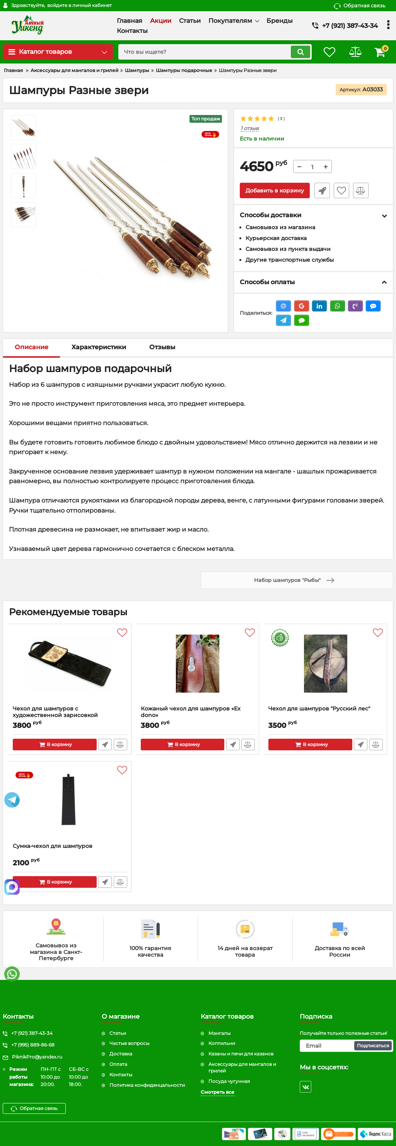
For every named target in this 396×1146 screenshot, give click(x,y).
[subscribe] (346, 1046)
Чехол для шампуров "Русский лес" (319, 708)
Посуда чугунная (229, 1081)
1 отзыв (250, 128)
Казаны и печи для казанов (240, 1054)
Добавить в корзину (275, 190)
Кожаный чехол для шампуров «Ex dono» (191, 712)
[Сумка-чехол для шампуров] (70, 804)
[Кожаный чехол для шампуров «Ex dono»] (198, 666)
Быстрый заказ (321, 191)
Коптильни (221, 1043)
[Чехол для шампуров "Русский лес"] (326, 666)
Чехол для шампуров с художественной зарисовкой (55, 712)
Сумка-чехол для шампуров (53, 846)
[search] (212, 52)
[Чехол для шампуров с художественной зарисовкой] (70, 666)
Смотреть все (217, 1092)
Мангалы (219, 1033)
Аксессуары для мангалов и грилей (242, 1067)
